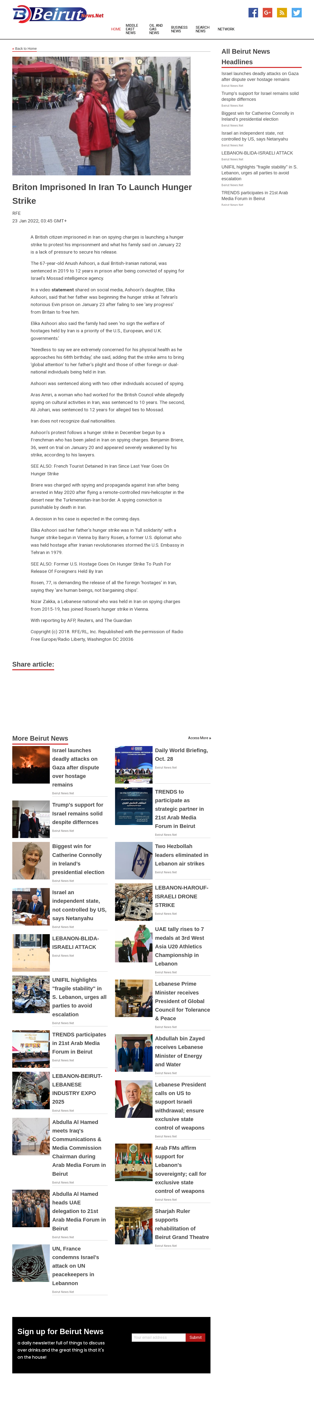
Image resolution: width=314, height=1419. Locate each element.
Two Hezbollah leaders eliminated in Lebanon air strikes (182, 854)
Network (226, 29)
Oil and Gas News (156, 29)
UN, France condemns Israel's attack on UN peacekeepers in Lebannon (75, 1266)
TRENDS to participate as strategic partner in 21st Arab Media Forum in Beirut (179, 809)
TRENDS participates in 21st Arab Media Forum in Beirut (79, 1043)
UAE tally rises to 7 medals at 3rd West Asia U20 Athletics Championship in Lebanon (179, 946)
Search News (202, 29)
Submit (196, 1337)
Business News (179, 29)
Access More (198, 738)
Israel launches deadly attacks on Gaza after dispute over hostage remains (75, 767)
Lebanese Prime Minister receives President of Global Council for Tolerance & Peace (182, 1001)
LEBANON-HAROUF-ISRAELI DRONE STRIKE (182, 896)
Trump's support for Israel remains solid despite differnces (77, 813)
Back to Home (24, 48)
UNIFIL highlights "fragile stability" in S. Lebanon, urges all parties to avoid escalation (79, 997)
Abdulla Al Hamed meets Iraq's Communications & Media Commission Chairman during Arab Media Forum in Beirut (79, 1148)
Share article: (33, 664)
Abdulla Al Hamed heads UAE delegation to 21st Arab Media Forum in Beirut (79, 1211)
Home (116, 29)
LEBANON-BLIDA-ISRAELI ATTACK (257, 153)
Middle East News (132, 29)
